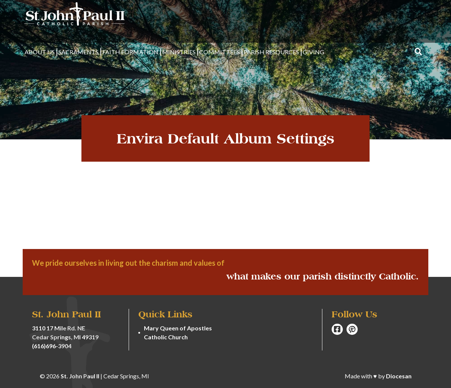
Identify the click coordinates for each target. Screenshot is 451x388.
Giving (313, 51)
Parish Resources (271, 51)
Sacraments (78, 51)
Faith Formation (130, 51)
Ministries (179, 51)
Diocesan (399, 375)
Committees (219, 51)
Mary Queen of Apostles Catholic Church (178, 332)
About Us (40, 51)
